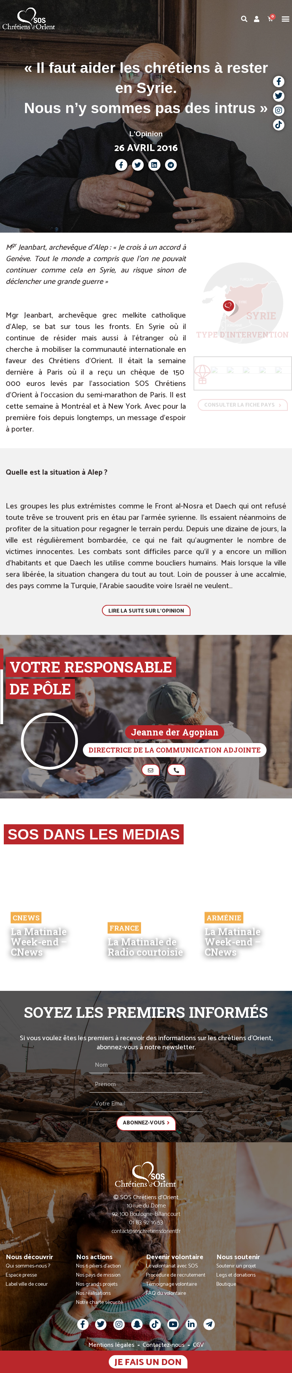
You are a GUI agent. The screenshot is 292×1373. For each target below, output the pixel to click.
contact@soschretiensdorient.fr (146, 1231)
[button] (285, 18)
